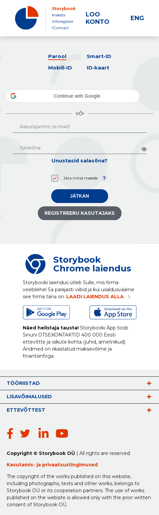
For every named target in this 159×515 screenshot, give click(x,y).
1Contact (60, 27)
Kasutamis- (21, 465)
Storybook (64, 8)
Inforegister (63, 21)
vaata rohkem (149, 383)
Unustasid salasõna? (79, 160)
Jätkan (79, 196)
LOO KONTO (97, 18)
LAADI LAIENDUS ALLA (95, 297)
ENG (137, 18)
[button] (73, 96)
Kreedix (59, 14)
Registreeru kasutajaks (80, 213)
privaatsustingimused (70, 465)
